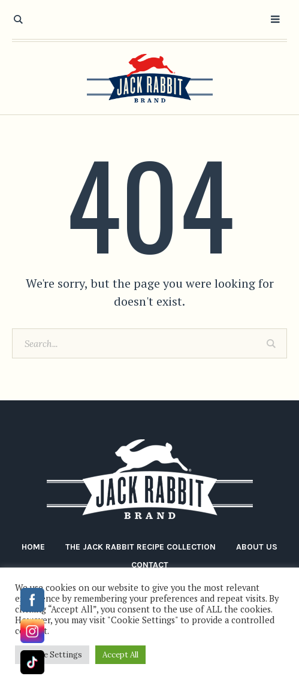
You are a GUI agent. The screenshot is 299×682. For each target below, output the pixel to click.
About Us (256, 547)
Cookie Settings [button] (52, 655)
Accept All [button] (120, 655)
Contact (149, 565)
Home (33, 547)
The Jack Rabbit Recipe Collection (140, 547)
